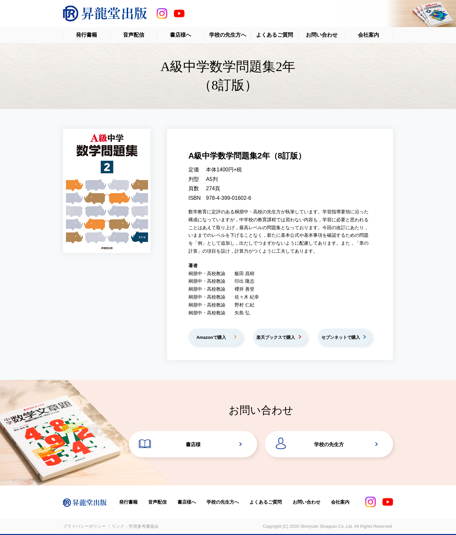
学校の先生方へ (227, 35)
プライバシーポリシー (84, 526)
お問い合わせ (322, 35)
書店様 (193, 444)
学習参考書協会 (144, 526)
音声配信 (133, 35)
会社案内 (368, 35)
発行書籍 (86, 35)
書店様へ (180, 35)
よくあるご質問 (274, 35)
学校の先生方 (329, 444)
